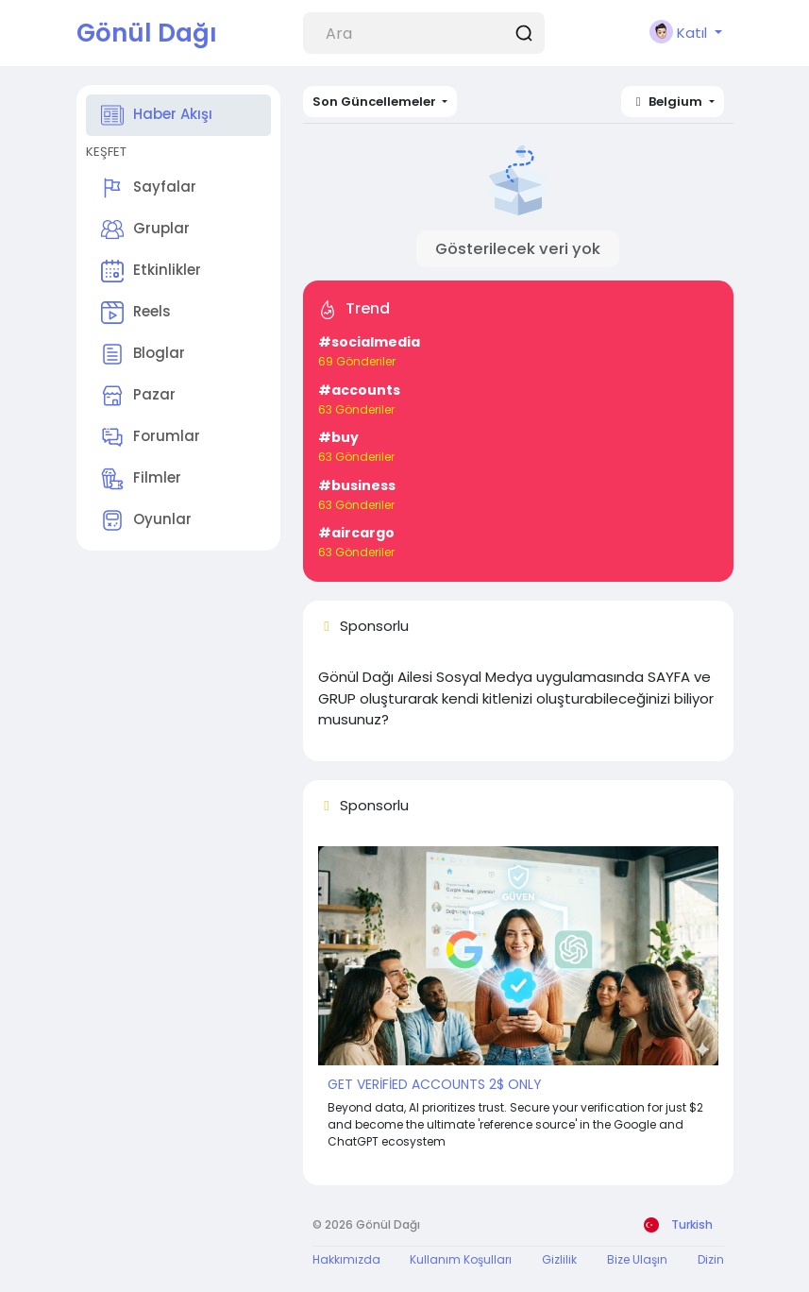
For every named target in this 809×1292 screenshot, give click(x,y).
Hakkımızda (346, 1259)
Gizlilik (559, 1259)
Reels (136, 312)
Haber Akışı (156, 115)
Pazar (138, 395)
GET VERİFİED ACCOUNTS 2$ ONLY (435, 1084)
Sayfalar (148, 188)
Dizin (711, 1259)
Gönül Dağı (146, 33)
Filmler (141, 479)
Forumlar (150, 437)
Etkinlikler (151, 271)
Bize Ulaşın (637, 1259)
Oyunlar (146, 520)
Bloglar (143, 354)
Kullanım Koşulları (461, 1259)
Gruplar (145, 229)
